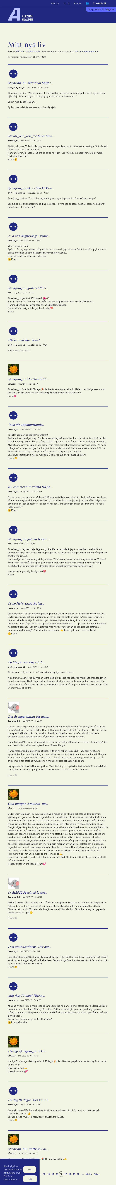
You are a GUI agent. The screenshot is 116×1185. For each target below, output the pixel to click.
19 (74, 1173)
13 (49, 1173)
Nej (30, 1180)
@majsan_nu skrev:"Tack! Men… (31, 188)
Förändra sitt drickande (28, 51)
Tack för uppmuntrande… (26, 425)
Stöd (66, 3)
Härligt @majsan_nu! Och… (27, 1051)
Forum (54, 3)
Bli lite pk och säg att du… (26, 662)
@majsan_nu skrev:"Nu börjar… (30, 83)
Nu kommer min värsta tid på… (30, 487)
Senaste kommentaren (86, 51)
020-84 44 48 (99, 3)
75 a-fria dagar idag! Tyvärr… (28, 236)
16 (61, 1173)
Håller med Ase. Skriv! (23, 340)
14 (53, 1173)
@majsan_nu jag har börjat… (28, 539)
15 (57, 1173)
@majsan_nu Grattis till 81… (28, 1149)
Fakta (78, 3)
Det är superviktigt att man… (29, 716)
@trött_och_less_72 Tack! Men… (31, 136)
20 (78, 1173)
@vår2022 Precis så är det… (27, 892)
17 (66, 1173)
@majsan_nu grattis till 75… (28, 288)
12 (44, 1173)
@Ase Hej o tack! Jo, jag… (26, 603)
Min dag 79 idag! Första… (26, 996)
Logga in (109, 9)
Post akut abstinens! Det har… (29, 947)
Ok (29, 1171)
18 (70, 1173)
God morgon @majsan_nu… (28, 804)
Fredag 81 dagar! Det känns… (29, 1100)
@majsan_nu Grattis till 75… (28, 379)
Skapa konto (94, 9)
